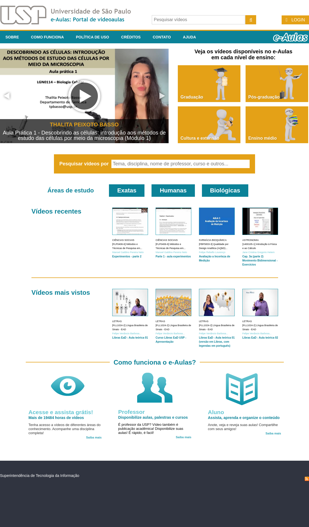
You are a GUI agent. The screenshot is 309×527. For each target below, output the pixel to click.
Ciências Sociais (123, 240)
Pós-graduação (264, 97)
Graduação (192, 97)
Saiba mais (94, 437)
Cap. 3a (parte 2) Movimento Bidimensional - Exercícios (260, 260)
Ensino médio (262, 138)
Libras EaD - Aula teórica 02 (260, 337)
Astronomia (250, 240)
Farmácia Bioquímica (213, 240)
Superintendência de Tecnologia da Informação (39, 475)
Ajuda (189, 37)
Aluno (216, 412)
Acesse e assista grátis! (60, 412)
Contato (162, 37)
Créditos (131, 37)
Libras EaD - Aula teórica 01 (130, 337)
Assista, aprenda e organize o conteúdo (244, 417)
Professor (131, 412)
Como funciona (47, 37)
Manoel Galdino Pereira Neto (128, 252)
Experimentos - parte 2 (126, 256)
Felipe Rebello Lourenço (212, 252)
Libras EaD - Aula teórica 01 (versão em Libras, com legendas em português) (217, 341)
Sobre (12, 37)
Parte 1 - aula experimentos (173, 256)
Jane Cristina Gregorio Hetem (258, 252)
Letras (117, 321)
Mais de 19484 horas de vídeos (56, 417)
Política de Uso (92, 37)
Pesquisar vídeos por (84, 163)
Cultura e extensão (200, 138)
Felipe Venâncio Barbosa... (126, 333)
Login (298, 20)
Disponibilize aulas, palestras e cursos (153, 417)
